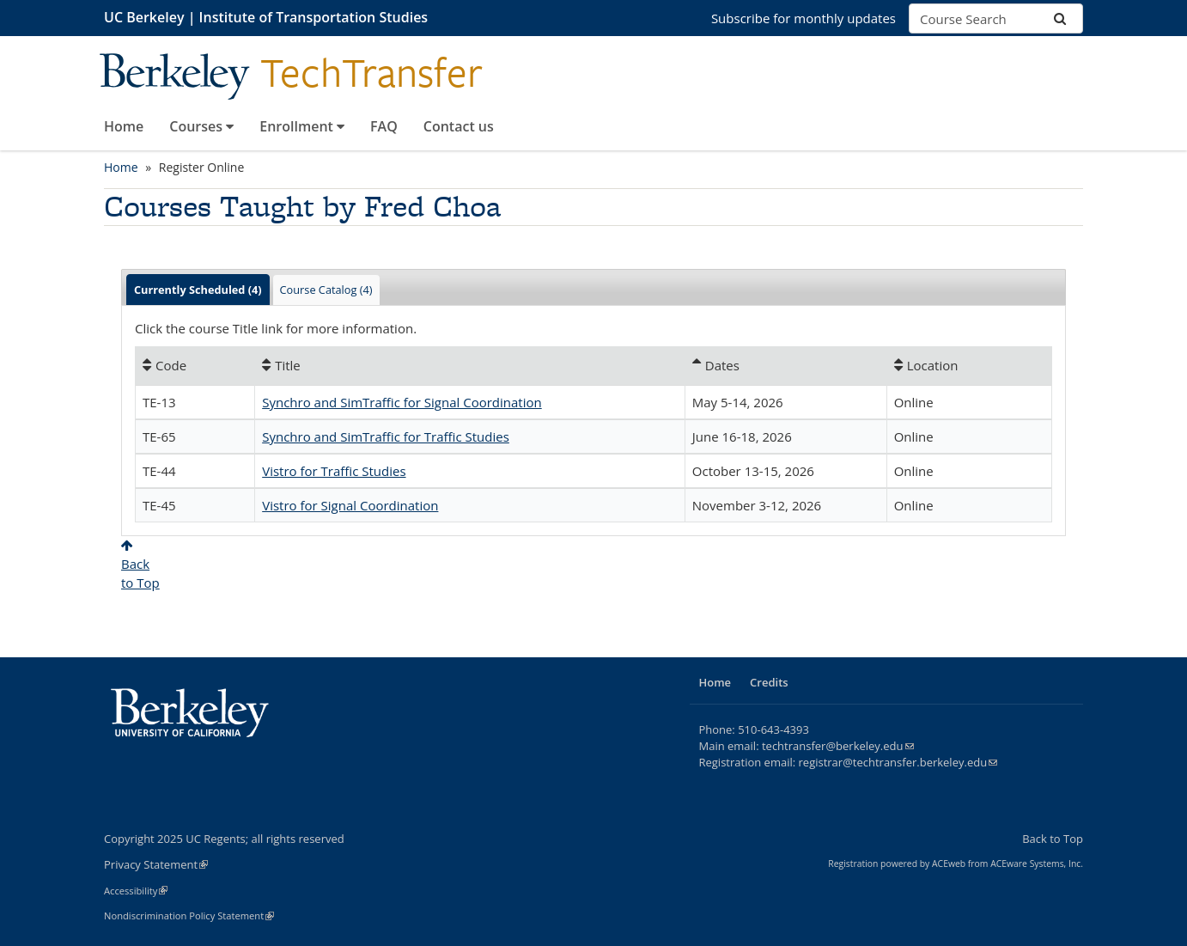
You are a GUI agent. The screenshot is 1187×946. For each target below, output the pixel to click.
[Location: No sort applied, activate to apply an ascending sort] (969, 365)
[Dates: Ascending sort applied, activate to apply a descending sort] (785, 365)
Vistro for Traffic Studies (333, 470)
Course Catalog (326, 289)
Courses (201, 126)
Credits (769, 682)
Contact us (458, 126)
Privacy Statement (156, 864)
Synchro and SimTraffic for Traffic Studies (385, 436)
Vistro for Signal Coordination (350, 505)
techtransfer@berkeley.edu (838, 746)
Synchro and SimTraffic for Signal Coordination (402, 402)
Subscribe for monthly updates (803, 18)
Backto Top (140, 565)
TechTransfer (371, 73)
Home (123, 126)
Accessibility (135, 890)
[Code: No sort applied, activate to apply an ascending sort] (195, 365)
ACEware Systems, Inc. (1036, 864)
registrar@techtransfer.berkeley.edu (898, 762)
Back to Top (1052, 838)
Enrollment (301, 126)
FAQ (384, 126)
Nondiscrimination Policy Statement (189, 915)
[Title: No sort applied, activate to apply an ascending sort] (470, 365)
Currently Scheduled (198, 289)
